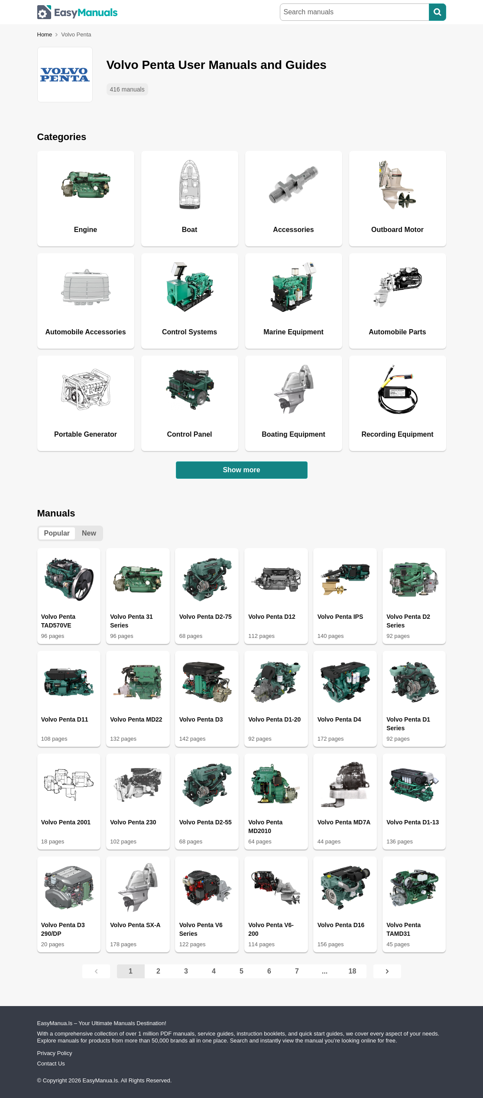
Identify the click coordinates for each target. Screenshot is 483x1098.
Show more (241, 470)
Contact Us (51, 1063)
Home (44, 34)
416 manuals (127, 89)
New (89, 533)
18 (353, 971)
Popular (57, 533)
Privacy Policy (54, 1053)
